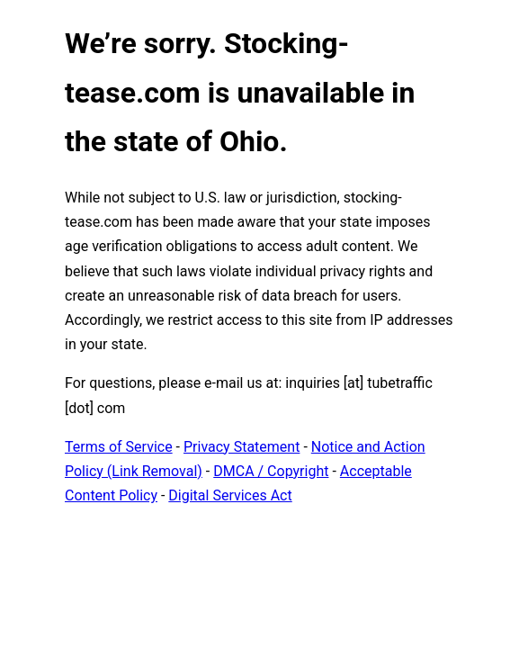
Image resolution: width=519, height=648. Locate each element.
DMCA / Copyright (270, 471)
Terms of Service (119, 446)
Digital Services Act (229, 495)
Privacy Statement (241, 446)
